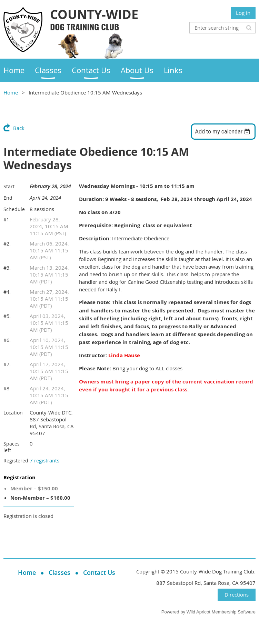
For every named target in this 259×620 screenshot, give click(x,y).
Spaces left (11, 446)
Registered (15, 460)
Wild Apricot (198, 611)
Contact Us (99, 572)
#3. (7, 267)
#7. (7, 364)
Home (10, 92)
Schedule (14, 209)
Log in (243, 12)
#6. (7, 340)
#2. (7, 243)
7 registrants (44, 460)
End (7, 197)
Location (13, 412)
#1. (7, 219)
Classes (59, 572)
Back (18, 127)
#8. (7, 388)
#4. (7, 292)
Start (8, 186)
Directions (237, 594)
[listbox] (223, 131)
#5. (7, 316)
